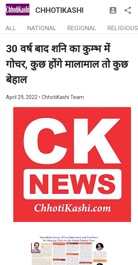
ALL (11, 28)
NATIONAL (41, 28)
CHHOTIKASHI (59, 10)
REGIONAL (81, 28)
